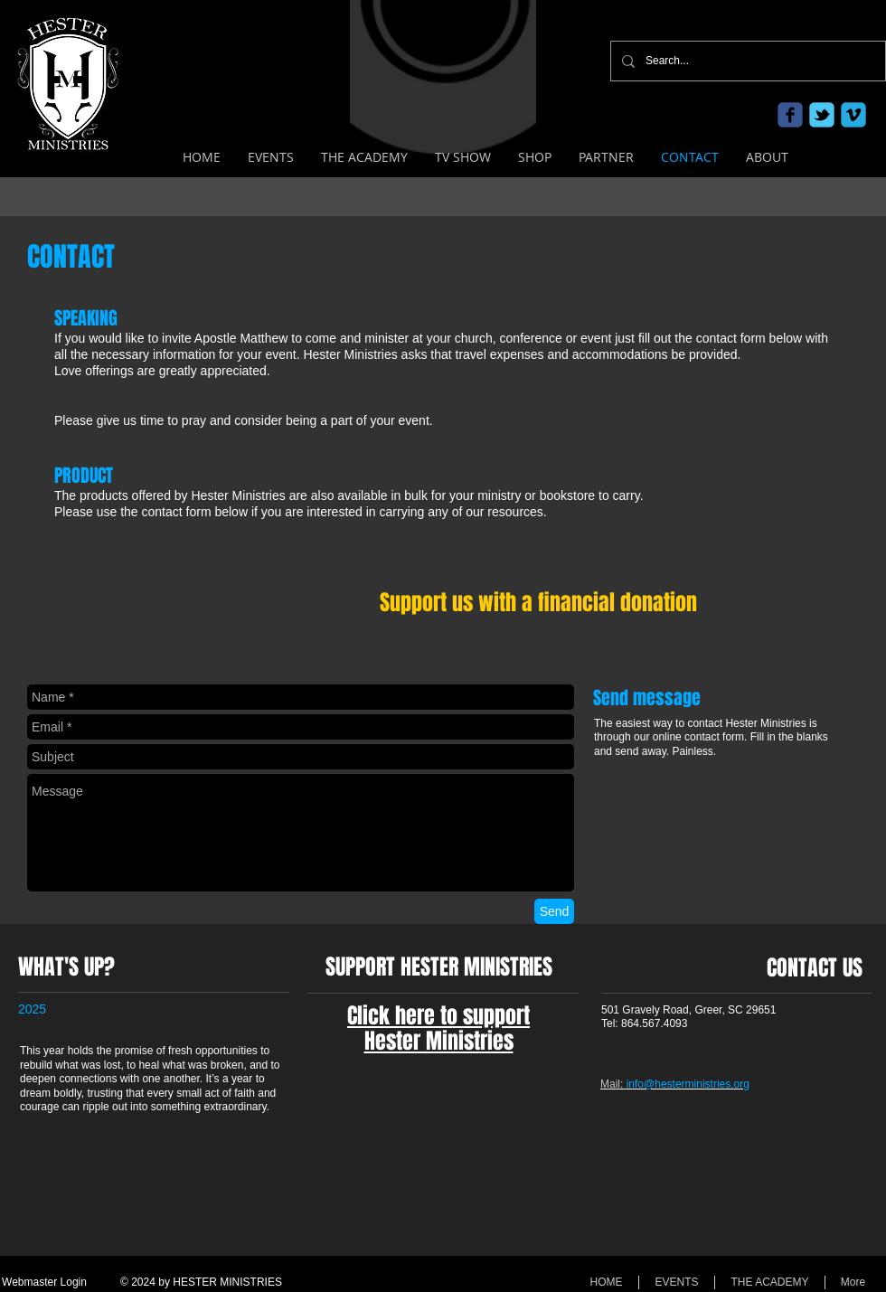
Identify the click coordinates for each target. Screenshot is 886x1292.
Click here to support (438, 1016)
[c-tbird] (821, 114)
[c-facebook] (790, 114)
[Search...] (746, 61)
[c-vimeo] (853, 114)
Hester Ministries (439, 1041)
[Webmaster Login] (44, 1283)
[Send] (554, 911)
